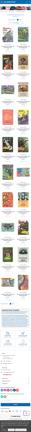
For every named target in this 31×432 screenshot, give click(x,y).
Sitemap (20, 419)
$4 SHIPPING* (8, 335)
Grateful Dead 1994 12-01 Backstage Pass (23, 74)
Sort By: (11, 22)
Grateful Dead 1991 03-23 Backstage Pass (23, 295)
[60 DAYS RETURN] (23, 341)
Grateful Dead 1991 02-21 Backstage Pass (7, 102)
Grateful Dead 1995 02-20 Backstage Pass (7, 47)
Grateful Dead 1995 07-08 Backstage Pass (7, 74)
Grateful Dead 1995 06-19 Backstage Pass (7, 267)
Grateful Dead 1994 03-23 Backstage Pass (23, 212)
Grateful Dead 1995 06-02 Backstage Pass (7, 157)
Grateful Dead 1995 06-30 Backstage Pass (23, 157)
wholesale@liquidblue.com (9, 372)
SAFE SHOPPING (8, 344)
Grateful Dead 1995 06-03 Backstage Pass (23, 102)
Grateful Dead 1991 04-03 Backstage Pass (23, 185)
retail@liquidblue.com (7, 363)
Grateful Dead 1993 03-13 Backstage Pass (23, 129)
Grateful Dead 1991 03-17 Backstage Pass (7, 185)
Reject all (11, 430)
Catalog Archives (7, 374)
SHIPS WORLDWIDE (22, 335)
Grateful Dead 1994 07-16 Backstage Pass (7, 240)
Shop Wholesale (6, 369)
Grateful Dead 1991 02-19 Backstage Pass (23, 47)
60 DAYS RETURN (23, 344)
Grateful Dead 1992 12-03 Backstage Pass (7, 212)
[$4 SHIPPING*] (7, 333)
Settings (4, 430)
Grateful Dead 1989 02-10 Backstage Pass (7, 129)
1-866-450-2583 (7, 361)
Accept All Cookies (20, 430)
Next (21, 19)
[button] (15, 15)
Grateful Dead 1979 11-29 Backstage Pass (23, 267)
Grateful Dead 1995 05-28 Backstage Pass (23, 240)
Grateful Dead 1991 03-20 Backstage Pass (7, 295)
